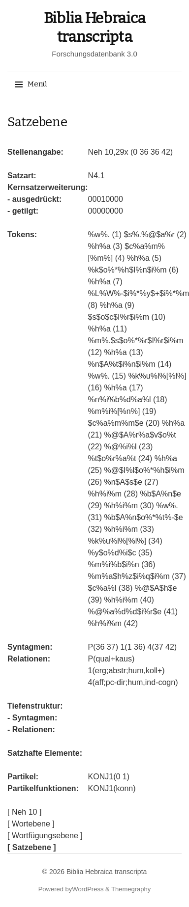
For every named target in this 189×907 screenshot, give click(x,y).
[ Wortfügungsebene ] (45, 835)
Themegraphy (131, 889)
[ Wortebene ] (31, 824)
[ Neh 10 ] (24, 812)
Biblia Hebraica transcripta (106, 872)
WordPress (87, 889)
